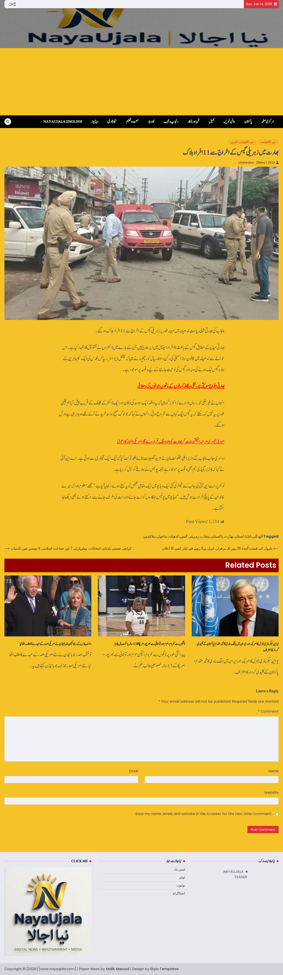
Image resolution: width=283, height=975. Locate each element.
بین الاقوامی (268, 142)
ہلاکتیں (149, 536)
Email (133, 771)
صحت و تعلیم (132, 122)
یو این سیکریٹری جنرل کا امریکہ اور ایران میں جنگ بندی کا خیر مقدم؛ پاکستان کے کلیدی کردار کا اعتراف (238, 647)
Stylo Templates (164, 968)
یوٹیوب (180, 885)
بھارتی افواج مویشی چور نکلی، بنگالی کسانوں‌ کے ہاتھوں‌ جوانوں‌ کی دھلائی (181, 386)
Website (271, 792)
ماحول (162, 536)
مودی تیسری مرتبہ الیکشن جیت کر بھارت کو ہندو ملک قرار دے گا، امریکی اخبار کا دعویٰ (170, 442)
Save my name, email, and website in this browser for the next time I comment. (203, 813)
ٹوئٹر (182, 877)
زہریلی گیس (189, 536)
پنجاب (205, 536)
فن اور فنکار (193, 122)
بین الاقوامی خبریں (242, 142)
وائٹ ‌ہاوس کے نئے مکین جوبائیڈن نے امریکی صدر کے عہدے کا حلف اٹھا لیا (55, 644)
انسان (239, 536)
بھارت (229, 536)
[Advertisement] (141, 81)
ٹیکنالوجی (112, 122)
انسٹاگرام (179, 893)
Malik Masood (117, 968)
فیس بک (179, 869)
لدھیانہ (173, 536)
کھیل (211, 122)
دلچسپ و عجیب (170, 122)
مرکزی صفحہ (267, 122)
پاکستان (248, 122)
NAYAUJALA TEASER (235, 874)
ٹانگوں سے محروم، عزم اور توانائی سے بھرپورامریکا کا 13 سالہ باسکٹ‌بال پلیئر (149, 644)
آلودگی (258, 536)
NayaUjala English (62, 122)
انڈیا (248, 536)
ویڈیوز (94, 122)
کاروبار (151, 122)
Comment (268, 711)
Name (273, 771)
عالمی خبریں (229, 122)
